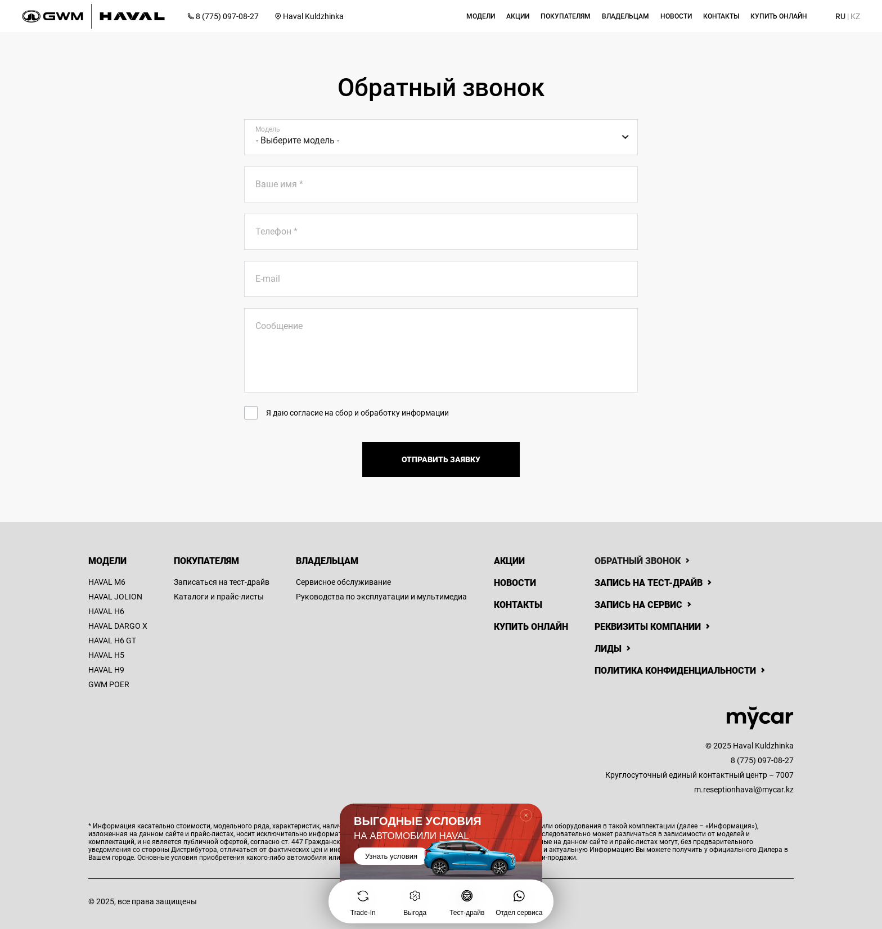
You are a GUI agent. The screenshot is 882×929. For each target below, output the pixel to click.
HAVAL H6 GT (112, 640)
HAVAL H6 (106, 611)
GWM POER (108, 684)
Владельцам (327, 561)
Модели (107, 561)
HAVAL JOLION (115, 596)
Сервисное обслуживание (343, 582)
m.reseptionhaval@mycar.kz (744, 789)
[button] (480, 16)
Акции (509, 561)
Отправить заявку (441, 459)
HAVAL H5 (106, 655)
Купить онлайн (531, 626)
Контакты (518, 604)
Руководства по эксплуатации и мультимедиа (381, 596)
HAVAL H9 (106, 669)
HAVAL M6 (106, 582)
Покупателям (206, 561)
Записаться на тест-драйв (221, 582)
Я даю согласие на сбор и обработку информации (357, 412)
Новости (515, 583)
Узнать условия (391, 856)
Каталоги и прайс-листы (219, 596)
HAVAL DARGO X (117, 625)
